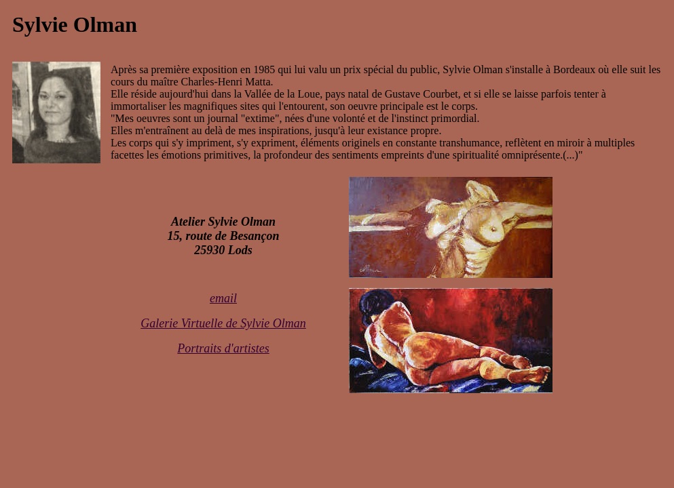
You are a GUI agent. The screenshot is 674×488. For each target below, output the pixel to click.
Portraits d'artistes (223, 348)
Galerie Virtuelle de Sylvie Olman (223, 323)
